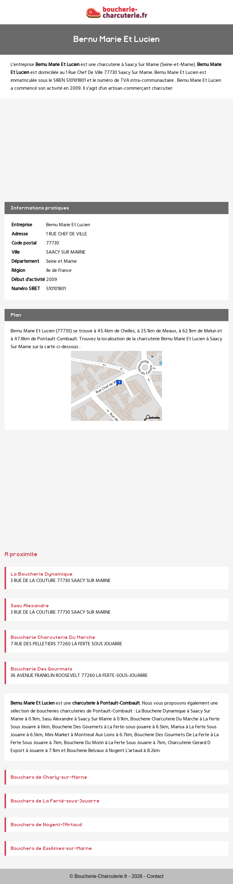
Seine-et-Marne (178, 65)
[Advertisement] (116, 150)
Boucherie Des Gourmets (41, 669)
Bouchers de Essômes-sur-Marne (51, 848)
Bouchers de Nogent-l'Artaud (46, 824)
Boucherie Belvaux (85, 751)
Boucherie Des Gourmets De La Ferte (171, 735)
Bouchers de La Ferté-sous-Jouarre (55, 801)
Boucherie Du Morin (84, 743)
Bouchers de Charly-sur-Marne (49, 777)
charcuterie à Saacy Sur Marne (128, 65)
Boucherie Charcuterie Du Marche (53, 637)
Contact (155, 876)
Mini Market (57, 735)
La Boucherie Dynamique (42, 574)
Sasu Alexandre (30, 605)
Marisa (177, 727)
